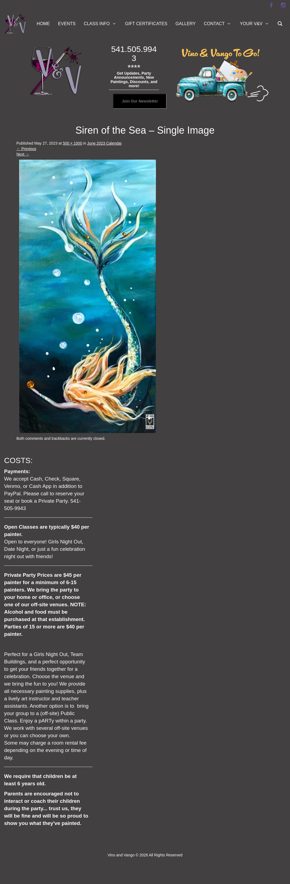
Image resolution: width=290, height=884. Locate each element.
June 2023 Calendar (104, 143)
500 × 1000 (72, 143)
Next (22, 154)
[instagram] (283, 5)
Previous (26, 149)
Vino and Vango (121, 855)
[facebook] (271, 5)
